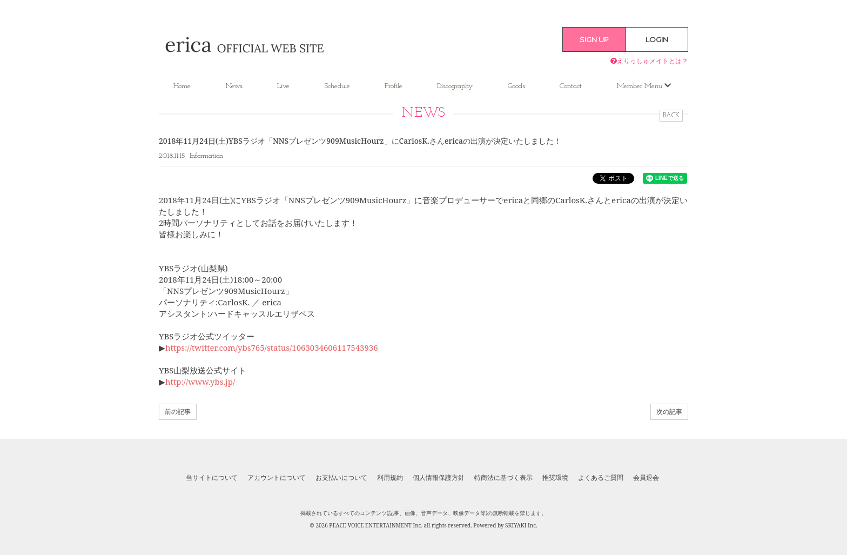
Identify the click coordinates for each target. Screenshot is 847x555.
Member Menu (644, 86)
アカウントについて (276, 477)
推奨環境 (555, 477)
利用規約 (390, 477)
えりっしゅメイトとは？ (649, 60)
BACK (671, 115)
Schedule (337, 86)
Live (283, 86)
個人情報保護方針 (439, 477)
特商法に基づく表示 (503, 477)
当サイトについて (212, 477)
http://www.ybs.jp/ (200, 381)
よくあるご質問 (600, 477)
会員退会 (646, 477)
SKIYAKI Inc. (521, 525)
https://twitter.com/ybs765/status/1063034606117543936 (271, 347)
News (234, 86)
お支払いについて (341, 477)
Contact (571, 86)
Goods (516, 86)
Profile (393, 86)
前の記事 (178, 411)
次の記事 (669, 411)
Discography (455, 86)
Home (182, 86)
